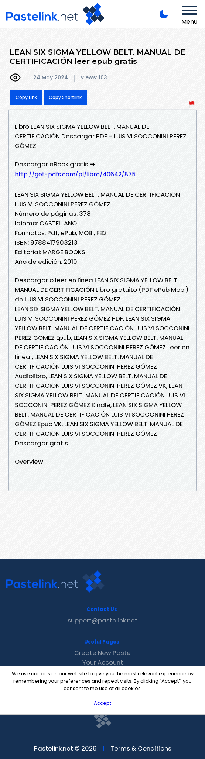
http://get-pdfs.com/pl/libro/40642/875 (75, 174)
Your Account (102, 662)
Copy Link (26, 97)
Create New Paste (102, 652)
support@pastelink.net (102, 620)
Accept (102, 703)
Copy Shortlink (65, 97)
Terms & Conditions (140, 748)
